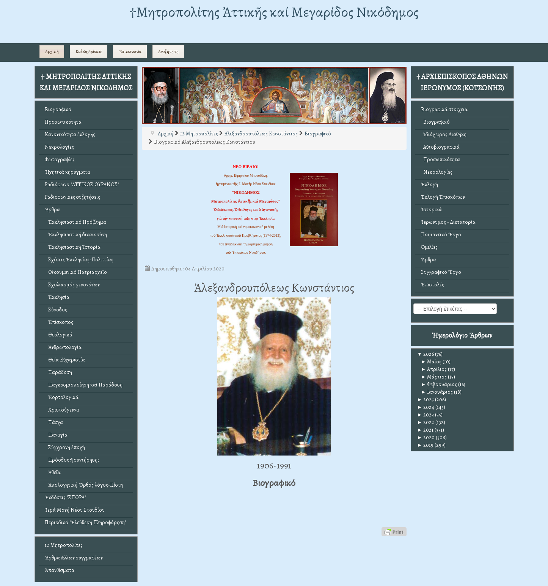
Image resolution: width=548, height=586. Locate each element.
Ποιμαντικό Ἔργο (441, 234)
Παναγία (56, 434)
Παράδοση (58, 372)
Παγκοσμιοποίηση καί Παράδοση (83, 384)
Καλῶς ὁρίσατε (88, 52)
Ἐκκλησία (57, 297)
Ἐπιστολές (432, 284)
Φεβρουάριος (439, 384)
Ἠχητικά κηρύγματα (67, 172)
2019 (425, 445)
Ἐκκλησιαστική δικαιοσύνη (76, 234)
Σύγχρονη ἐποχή (65, 447)
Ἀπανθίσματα (59, 570)
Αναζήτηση (168, 52)
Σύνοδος (56, 309)
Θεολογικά (58, 334)
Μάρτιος (434, 376)
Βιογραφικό (58, 109)
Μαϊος (431, 361)
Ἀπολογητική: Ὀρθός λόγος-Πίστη (84, 485)
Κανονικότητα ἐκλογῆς (70, 134)
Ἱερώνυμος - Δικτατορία (448, 222)
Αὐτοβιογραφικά (440, 147)
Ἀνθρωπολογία (63, 347)
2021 (425, 430)
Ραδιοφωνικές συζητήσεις (72, 197)
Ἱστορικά (431, 209)
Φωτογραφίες (60, 159)
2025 (425, 399)
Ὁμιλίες (429, 247)
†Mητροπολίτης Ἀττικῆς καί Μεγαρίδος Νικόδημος (274, 12)
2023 (425, 414)
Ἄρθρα (52, 209)
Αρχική (52, 52)
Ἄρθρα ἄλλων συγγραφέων (74, 557)
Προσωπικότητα (63, 122)
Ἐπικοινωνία (130, 52)
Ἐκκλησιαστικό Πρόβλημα (75, 222)
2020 (426, 437)
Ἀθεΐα (53, 472)
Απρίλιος (434, 369)
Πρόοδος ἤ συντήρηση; (72, 459)
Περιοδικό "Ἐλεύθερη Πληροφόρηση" (85, 522)
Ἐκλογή (429, 184)
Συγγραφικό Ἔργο (441, 272)
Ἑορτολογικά (62, 397)
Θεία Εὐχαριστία (65, 359)
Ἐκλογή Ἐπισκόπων (443, 197)
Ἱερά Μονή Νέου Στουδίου (75, 510)
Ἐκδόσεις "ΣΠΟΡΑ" (65, 497)
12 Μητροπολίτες (64, 545)
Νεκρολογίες (59, 147)
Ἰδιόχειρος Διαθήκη (443, 134)
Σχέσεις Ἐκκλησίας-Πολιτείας (79, 259)
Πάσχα (54, 422)
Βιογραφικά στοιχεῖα (444, 109)
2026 (425, 354)
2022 (426, 422)
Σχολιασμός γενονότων (72, 284)
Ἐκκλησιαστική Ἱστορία (72, 247)
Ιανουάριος (437, 392)
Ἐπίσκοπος (59, 322)
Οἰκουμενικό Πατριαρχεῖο (76, 272)
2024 (426, 407)
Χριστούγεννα (62, 409)
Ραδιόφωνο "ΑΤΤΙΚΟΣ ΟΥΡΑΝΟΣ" (82, 184)
